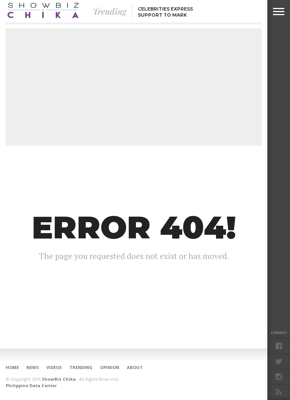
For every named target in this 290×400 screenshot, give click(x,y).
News (32, 367)
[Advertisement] (134, 87)
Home (12, 367)
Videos (54, 367)
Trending (81, 367)
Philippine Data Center (31, 385)
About (135, 367)
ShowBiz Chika (59, 379)
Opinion (109, 367)
